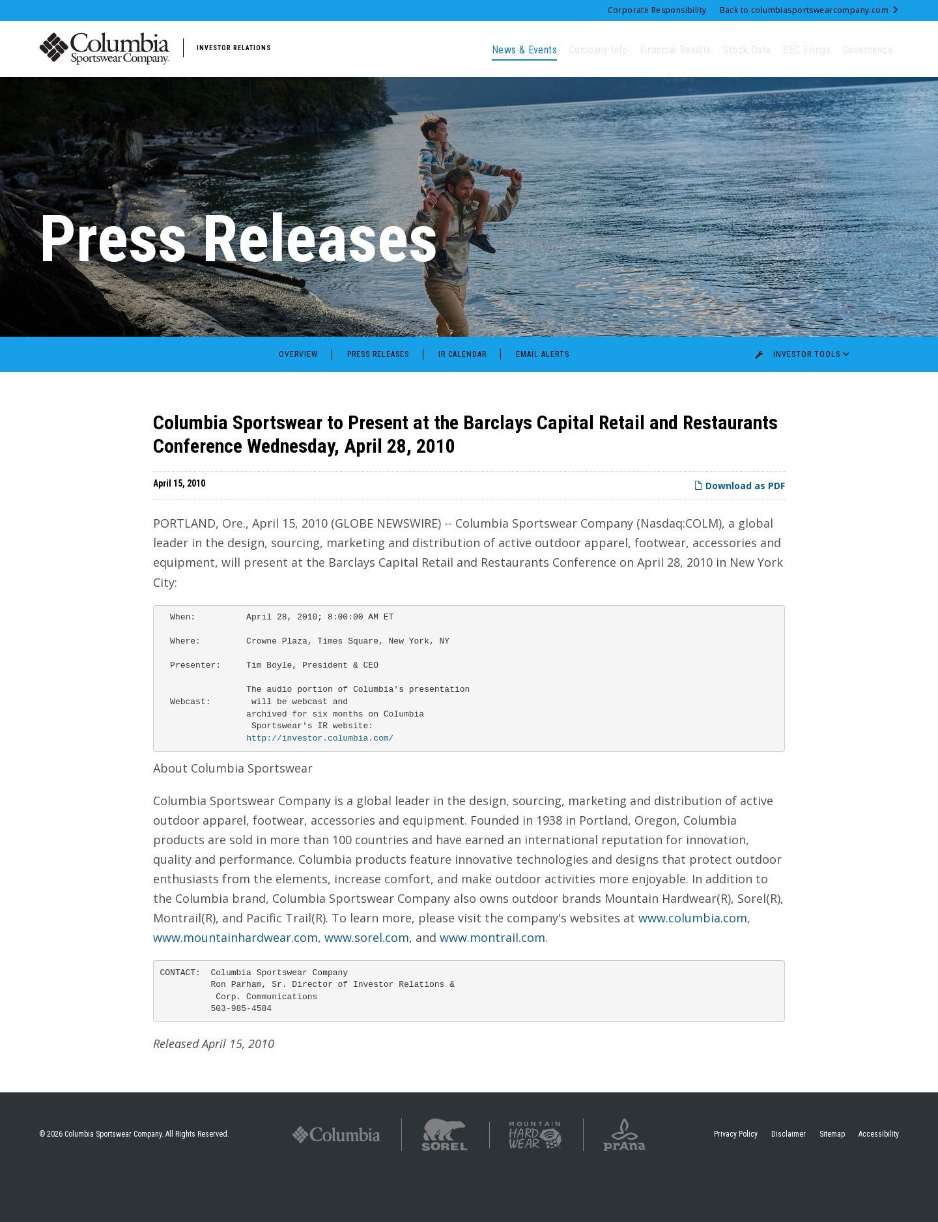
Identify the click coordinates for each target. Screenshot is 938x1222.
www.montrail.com (492, 982)
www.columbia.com (692, 963)
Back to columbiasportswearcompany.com (809, 10)
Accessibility (879, 1179)
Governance (867, 50)
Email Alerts (542, 399)
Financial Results (675, 50)
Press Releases (378, 399)
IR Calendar (462, 399)
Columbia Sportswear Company (113, 1179)
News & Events (524, 50)
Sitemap (832, 1179)
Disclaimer (788, 1179)
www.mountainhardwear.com (235, 982)
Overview (298, 399)
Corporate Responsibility (657, 10)
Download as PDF (739, 530)
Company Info (598, 50)
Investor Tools (805, 399)
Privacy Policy (736, 1179)
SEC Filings (807, 50)
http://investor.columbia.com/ (319, 783)
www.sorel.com (366, 982)
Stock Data (747, 50)
